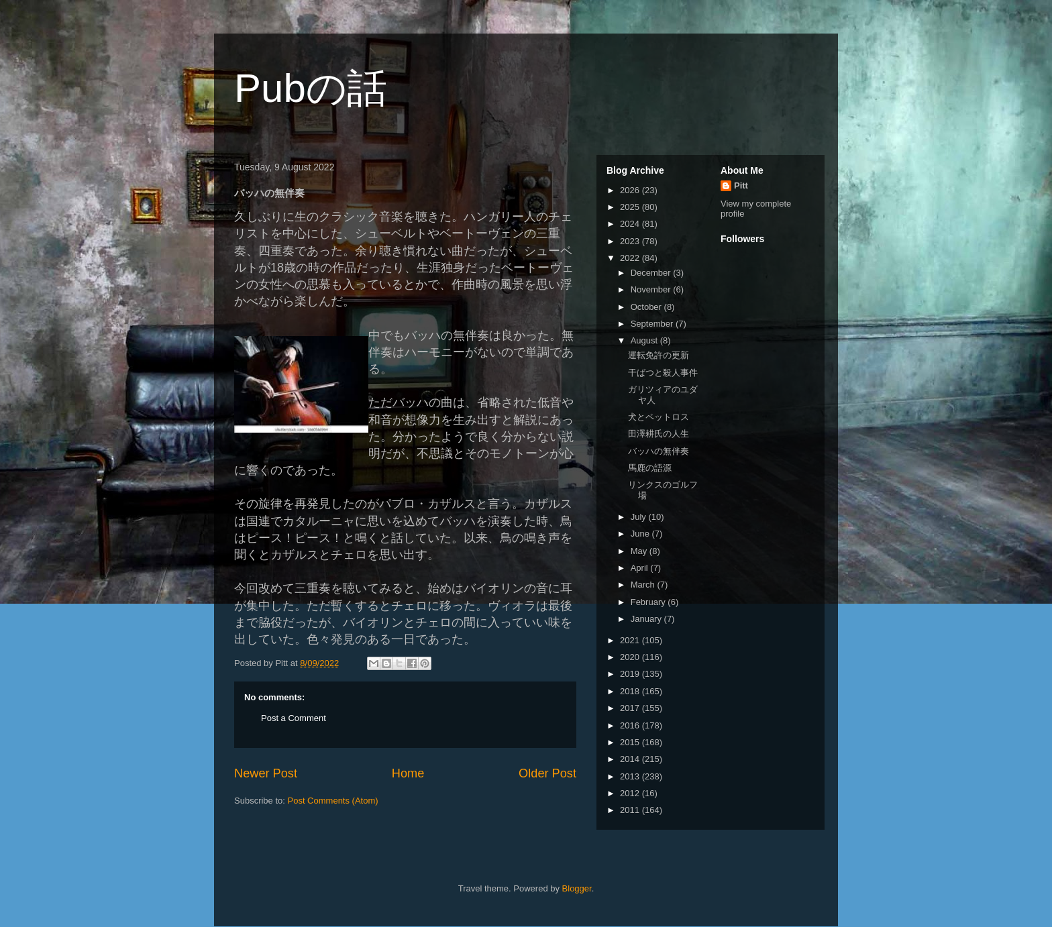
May (640, 551)
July (640, 517)
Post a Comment (293, 718)
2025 (631, 207)
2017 (631, 708)
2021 (631, 640)
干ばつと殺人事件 (663, 373)
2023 (631, 241)
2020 (631, 657)
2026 (631, 190)
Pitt (741, 185)
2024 (631, 224)
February (649, 602)
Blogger (577, 888)
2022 (631, 258)
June (641, 534)
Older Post (547, 773)
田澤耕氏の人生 (658, 434)
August (645, 340)
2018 (631, 691)
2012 (631, 793)
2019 (631, 674)
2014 (631, 759)
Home (408, 773)
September (653, 324)
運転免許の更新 (658, 355)
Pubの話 (310, 88)
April (641, 568)
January (647, 619)
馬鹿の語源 (650, 468)
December (652, 273)
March (644, 585)
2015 (631, 742)
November (652, 289)
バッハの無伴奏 (658, 451)
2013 (631, 776)
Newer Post (265, 773)
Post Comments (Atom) (333, 801)
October (647, 307)
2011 (631, 810)
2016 (631, 725)
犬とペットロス (658, 417)
